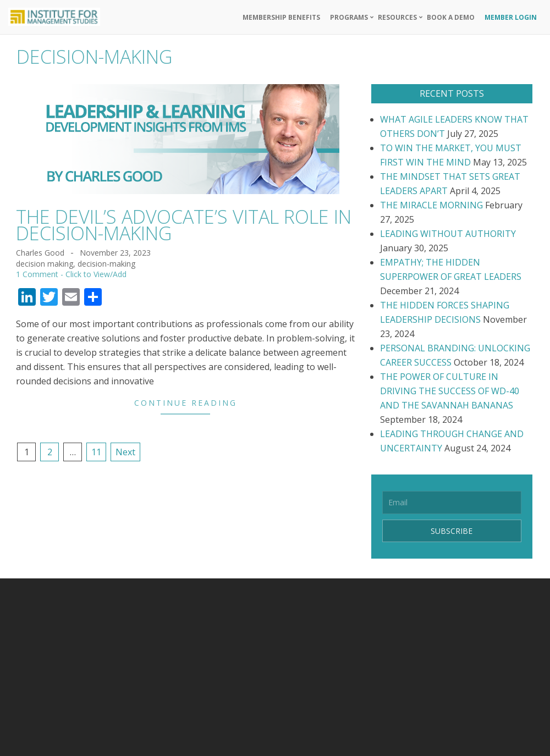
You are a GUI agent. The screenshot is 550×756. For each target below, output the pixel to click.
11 (96, 452)
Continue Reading (185, 403)
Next (125, 452)
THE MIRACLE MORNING (431, 205)
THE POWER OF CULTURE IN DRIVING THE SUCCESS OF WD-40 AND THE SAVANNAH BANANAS (449, 391)
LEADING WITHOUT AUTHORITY (448, 234)
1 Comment (37, 274)
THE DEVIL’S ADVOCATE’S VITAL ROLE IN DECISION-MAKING (183, 225)
